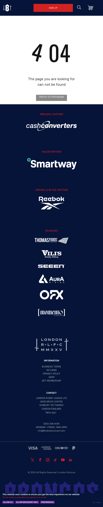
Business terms (51, 366)
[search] (79, 7)
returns (51, 370)
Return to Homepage (51, 96)
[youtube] (62, 460)
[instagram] (47, 460)
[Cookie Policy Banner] (51, 500)
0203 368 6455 (51, 423)
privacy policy (51, 373)
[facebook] (40, 460)
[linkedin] (70, 460)
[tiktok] (55, 460)
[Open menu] (7, 8)
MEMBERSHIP (54, 380)
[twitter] (32, 460)
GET (44, 380)
